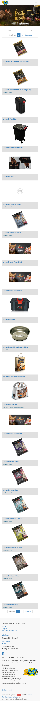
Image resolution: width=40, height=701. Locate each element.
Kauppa (4, 629)
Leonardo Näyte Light (10, 490)
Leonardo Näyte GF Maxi (11, 576)
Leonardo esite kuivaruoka (12, 433)
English (4, 690)
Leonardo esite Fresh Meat (12, 262)
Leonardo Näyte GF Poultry (12, 547)
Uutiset (4, 643)
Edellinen (12, 35)
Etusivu (4, 626)
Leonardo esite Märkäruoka (12, 290)
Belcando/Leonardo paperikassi (14, 376)
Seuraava (28, 35)
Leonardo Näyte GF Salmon (12, 519)
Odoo (18, 695)
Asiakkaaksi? (6, 635)
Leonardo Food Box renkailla (13, 147)
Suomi (10, 690)
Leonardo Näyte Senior (11, 461)
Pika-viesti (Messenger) (9, 631)
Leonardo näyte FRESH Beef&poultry (16, 61)
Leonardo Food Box (10, 119)
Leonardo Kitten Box (10, 404)
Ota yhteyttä (6, 641)
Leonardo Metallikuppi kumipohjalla (15, 347)
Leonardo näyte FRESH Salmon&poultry (17, 90)
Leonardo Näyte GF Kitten (12, 233)
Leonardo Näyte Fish (10, 604)
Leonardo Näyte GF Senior (12, 204)
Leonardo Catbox (9, 319)
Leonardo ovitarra (9, 176)
